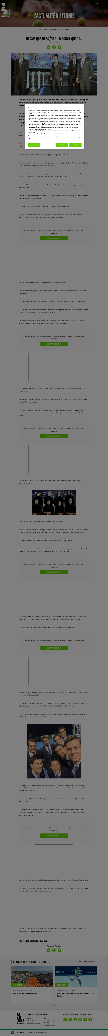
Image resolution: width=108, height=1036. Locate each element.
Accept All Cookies (75, 145)
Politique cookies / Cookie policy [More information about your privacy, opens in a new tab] (35, 140)
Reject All (62, 145)
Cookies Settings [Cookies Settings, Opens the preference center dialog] (34, 145)
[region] (54, 126)
